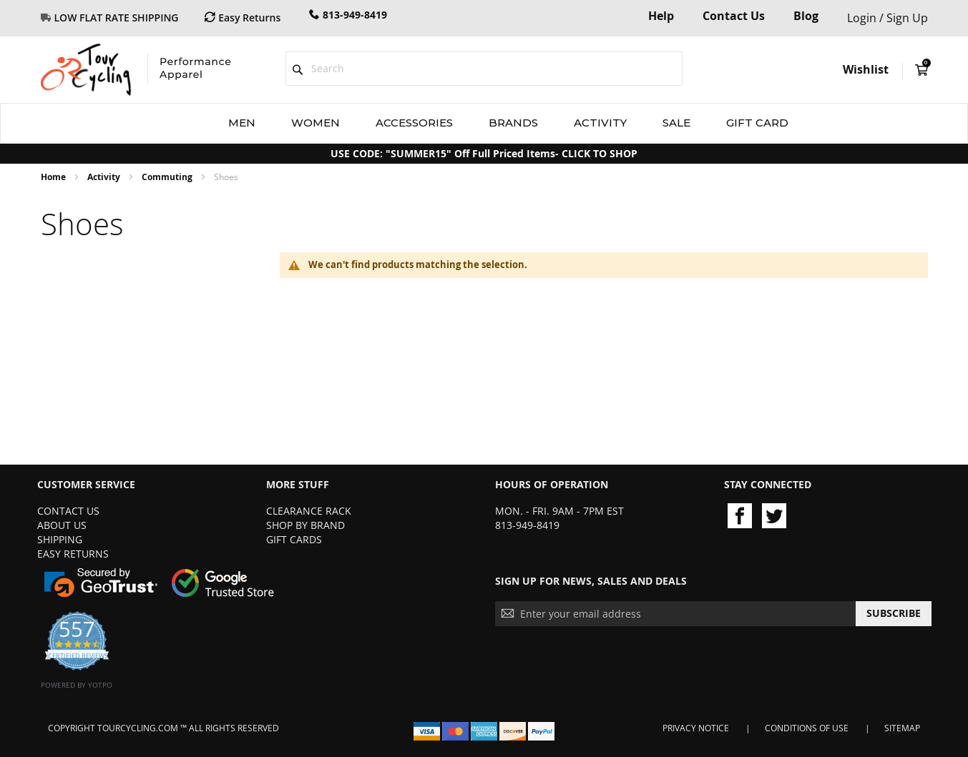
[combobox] (484, 68)
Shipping (59, 539)
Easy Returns (73, 553)
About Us (62, 525)
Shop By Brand (305, 525)
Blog (805, 16)
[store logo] (136, 70)
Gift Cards (294, 539)
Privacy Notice (696, 728)
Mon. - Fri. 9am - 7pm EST (559, 511)
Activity (104, 177)
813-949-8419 (355, 14)
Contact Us (734, 16)
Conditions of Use (807, 728)
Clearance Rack (308, 511)
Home (54, 177)
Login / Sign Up (887, 18)
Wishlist (866, 69)
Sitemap (902, 728)
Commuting (168, 177)
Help (661, 16)
